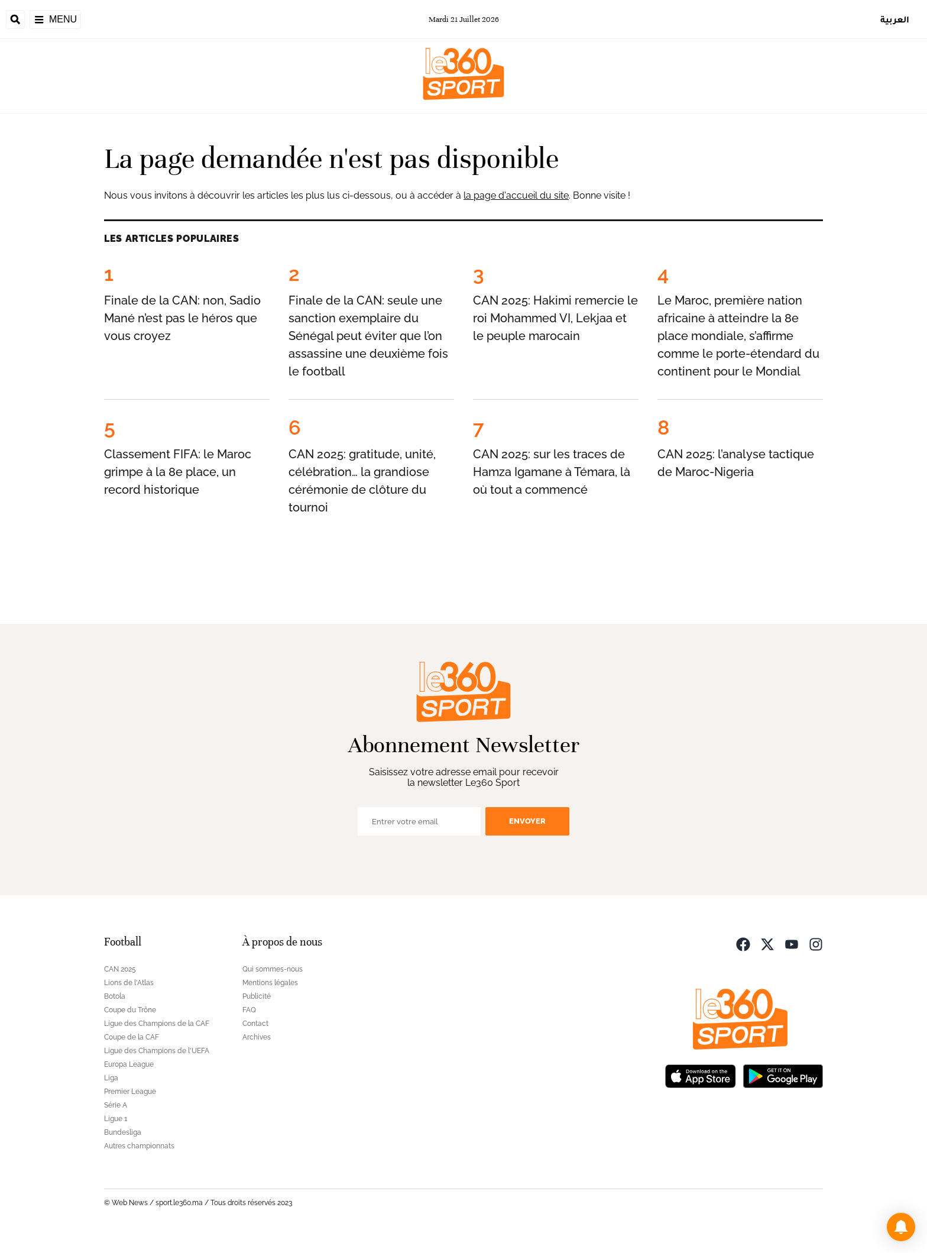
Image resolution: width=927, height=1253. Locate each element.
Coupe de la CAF (131, 1037)
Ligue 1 (115, 1119)
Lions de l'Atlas (129, 983)
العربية (894, 19)
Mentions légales (270, 983)
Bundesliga (122, 1132)
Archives (256, 1037)
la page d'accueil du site (516, 195)
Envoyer (527, 821)
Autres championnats (139, 1146)
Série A (115, 1105)
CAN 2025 (120, 969)
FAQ (249, 1010)
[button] (901, 1227)
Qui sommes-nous (272, 969)
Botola (114, 996)
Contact (255, 1023)
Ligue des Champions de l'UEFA (156, 1051)
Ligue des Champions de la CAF (156, 1023)
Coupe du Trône (130, 1010)
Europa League (129, 1064)
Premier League (130, 1091)
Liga (111, 1078)
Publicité (256, 996)
